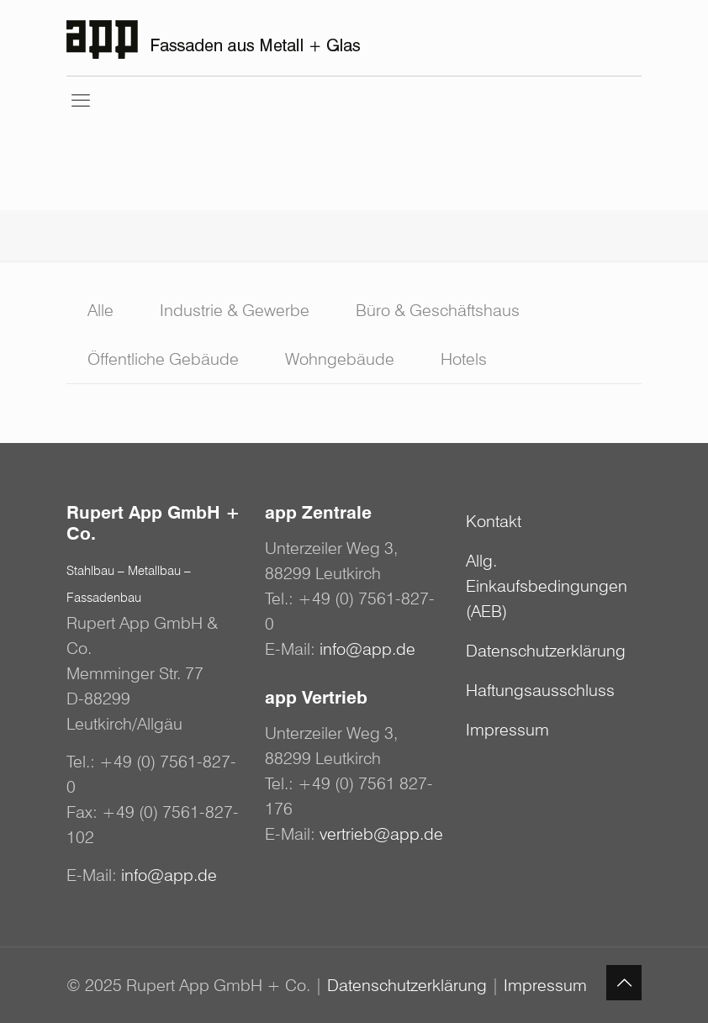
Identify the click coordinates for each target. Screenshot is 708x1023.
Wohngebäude (339, 359)
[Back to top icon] (624, 982)
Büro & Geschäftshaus (438, 310)
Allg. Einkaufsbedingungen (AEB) (546, 586)
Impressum (507, 730)
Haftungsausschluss (540, 690)
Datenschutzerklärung (546, 651)
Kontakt (493, 521)
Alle (100, 310)
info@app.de (169, 875)
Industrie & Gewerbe (234, 310)
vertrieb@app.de (381, 834)
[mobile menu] (80, 100)
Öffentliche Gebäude (163, 359)
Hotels (464, 359)
